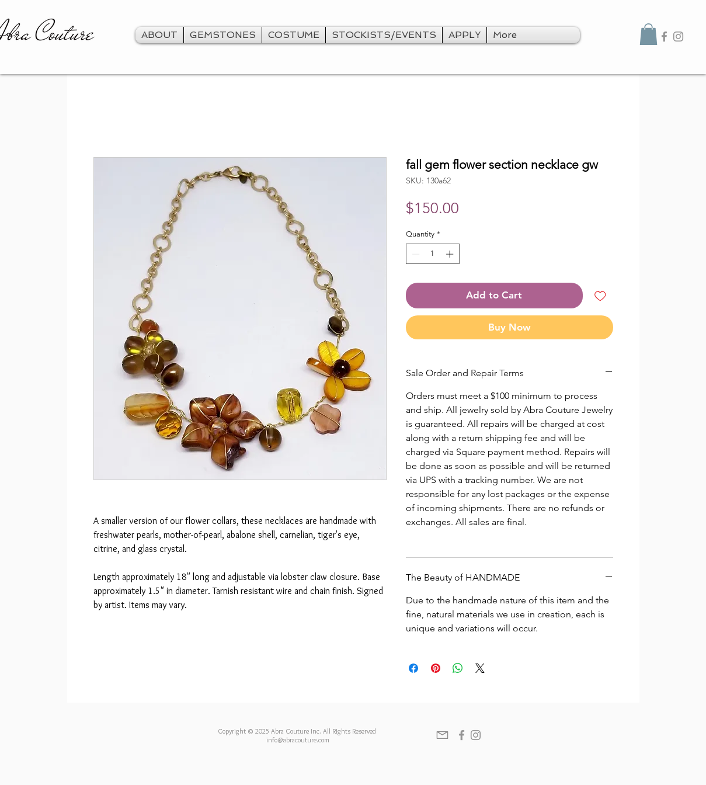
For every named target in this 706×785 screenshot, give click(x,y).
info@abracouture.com (297, 739)
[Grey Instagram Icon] (678, 36)
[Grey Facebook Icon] (664, 36)
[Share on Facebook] (413, 668)
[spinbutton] (432, 254)
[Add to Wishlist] (600, 295)
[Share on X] (480, 668)
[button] (648, 34)
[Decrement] (415, 254)
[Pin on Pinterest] (436, 668)
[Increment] (451, 254)
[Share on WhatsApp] (458, 668)
